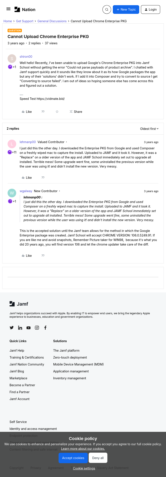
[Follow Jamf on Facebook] (45, 327)
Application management (71, 371)
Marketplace (18, 378)
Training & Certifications (27, 357)
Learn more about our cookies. (83, 448)
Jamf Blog (17, 371)
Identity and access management (33, 429)
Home (7, 21)
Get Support (24, 21)
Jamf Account (19, 399)
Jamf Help (17, 350)
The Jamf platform (66, 350)
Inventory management (69, 378)
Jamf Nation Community (27, 364)
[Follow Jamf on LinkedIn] (20, 327)
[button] (8, 10)
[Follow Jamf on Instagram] (37, 327)
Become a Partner (22, 385)
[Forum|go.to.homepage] (24, 9)
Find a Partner (20, 392)
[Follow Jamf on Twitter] (12, 327)
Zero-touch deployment (70, 357)
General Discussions (52, 21)
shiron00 (26, 56)
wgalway (26, 191)
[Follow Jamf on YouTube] (28, 327)
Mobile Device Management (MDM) (78, 364)
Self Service (18, 422)
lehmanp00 (28, 142)
